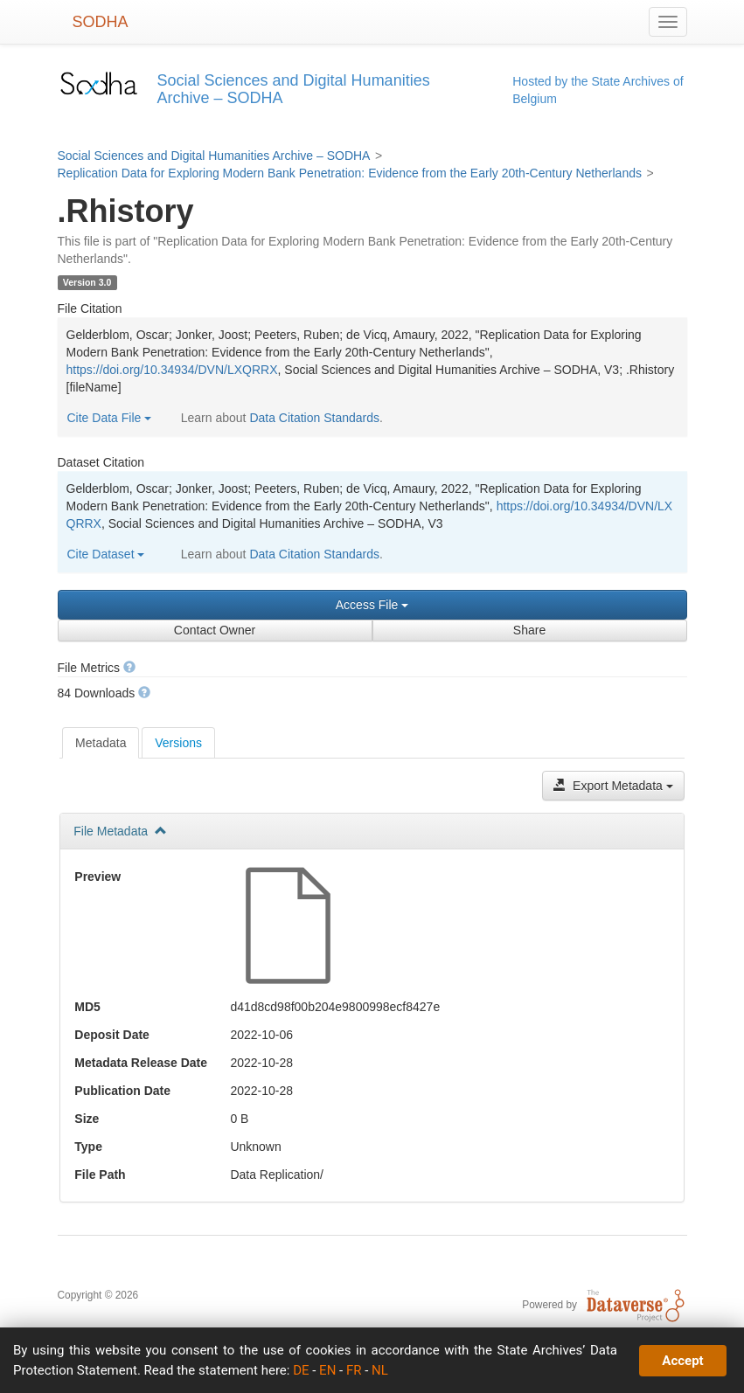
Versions (178, 743)
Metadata (100, 743)
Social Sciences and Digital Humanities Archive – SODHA (214, 156)
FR (354, 1370)
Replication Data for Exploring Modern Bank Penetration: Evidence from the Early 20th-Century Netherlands (350, 173)
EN (327, 1370)
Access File (372, 605)
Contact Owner (214, 630)
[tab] (100, 743)
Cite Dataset (106, 554)
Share (529, 630)
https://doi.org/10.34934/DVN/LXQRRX (172, 370)
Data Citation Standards (314, 418)
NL (380, 1370)
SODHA (101, 22)
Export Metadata (613, 786)
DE (301, 1370)
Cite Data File (109, 418)
